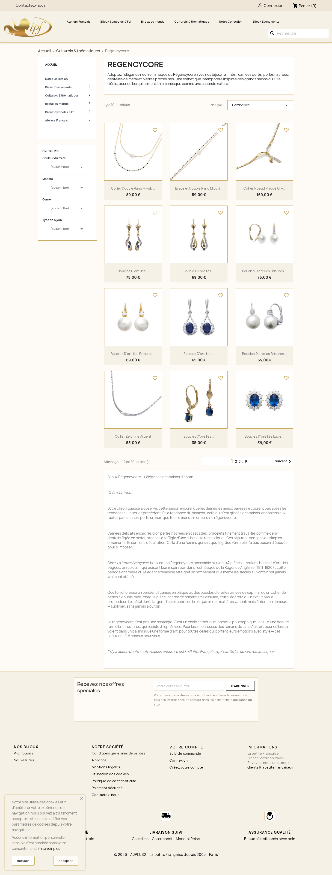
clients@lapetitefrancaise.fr (270, 767)
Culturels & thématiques (192, 22)
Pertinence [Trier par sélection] (260, 105)
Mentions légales (106, 767)
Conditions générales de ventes (118, 753)
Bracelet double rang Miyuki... (198, 188)
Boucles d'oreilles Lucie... (264, 436)
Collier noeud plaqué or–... (264, 188)
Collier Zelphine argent (133, 436)
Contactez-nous (106, 795)
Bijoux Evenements (265, 22)
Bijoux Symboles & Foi (116, 22)
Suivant (284, 461)
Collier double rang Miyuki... (133, 188)
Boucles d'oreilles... (133, 271)
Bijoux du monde (153, 22)
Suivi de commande (185, 753)
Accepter (66, 861)
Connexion (178, 760)
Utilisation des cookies (110, 774)
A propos (99, 760)
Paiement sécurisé (107, 788)
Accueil (51, 65)
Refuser (23, 861)
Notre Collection (231, 22)
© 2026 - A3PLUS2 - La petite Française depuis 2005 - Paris (166, 854)
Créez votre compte (186, 767)
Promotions (23, 753)
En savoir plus (49, 848)
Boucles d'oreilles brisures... (264, 271)
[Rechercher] (298, 33)
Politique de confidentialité (114, 781)
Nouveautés (24, 760)
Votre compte (186, 747)
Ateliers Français (79, 22)
